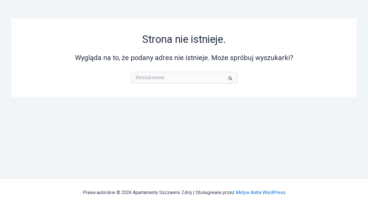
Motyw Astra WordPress (260, 192)
